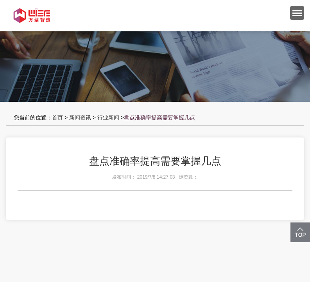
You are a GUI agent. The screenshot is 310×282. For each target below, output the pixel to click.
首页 (57, 117)
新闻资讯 (80, 117)
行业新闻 (108, 117)
